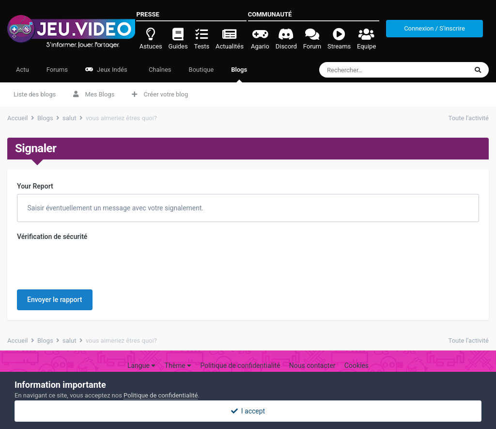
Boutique (201, 69)
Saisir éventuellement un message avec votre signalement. (114, 208)
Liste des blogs (35, 94)
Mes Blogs (93, 94)
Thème (178, 365)
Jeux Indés (106, 69)
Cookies (356, 365)
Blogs (239, 74)
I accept (248, 411)
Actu (22, 69)
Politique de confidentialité (240, 365)
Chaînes (159, 69)
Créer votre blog (160, 94)
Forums (57, 69)
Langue (141, 365)
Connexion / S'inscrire (434, 28)
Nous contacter (312, 365)
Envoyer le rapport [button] (54, 299)
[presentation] (90, 263)
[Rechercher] (375, 70)
